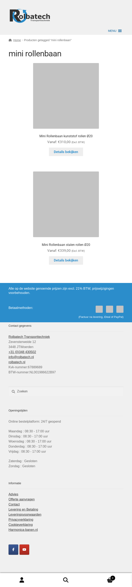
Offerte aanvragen (22, 499)
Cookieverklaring (21, 524)
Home (17, 40)
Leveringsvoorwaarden (25, 514)
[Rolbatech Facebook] (13, 549)
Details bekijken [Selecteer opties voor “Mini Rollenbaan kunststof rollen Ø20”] (66, 152)
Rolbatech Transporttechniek (29, 336)
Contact (14, 504)
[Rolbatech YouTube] (24, 549)
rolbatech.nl (17, 362)
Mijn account (22, 580)
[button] (112, 31)
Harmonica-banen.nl (23, 529)
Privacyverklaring (21, 519)
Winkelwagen (101, 577)
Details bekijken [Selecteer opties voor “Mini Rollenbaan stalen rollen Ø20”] (66, 260)
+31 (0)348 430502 (22, 352)
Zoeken (66, 580)
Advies (13, 494)
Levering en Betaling (23, 509)
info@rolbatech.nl (21, 357)
